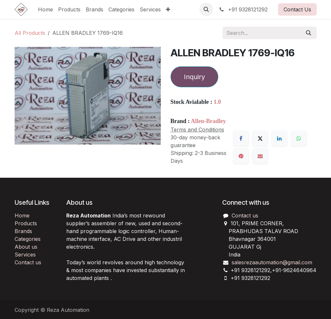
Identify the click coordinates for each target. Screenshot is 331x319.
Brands (23, 231)
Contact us (28, 262)
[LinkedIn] (279, 138)
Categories (28, 239)
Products (26, 223)
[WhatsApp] (299, 138)
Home (22, 215)
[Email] (260, 156)
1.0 (217, 102)
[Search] (308, 33)
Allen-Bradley (208, 121)
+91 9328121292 (243, 9)
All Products (30, 33)
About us (26, 246)
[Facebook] (241, 138)
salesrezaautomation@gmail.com (272, 262)
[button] (206, 9)
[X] (260, 138)
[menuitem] (45, 9)
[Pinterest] (241, 156)
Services (25, 254)
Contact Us (297, 9)
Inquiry (194, 77)
